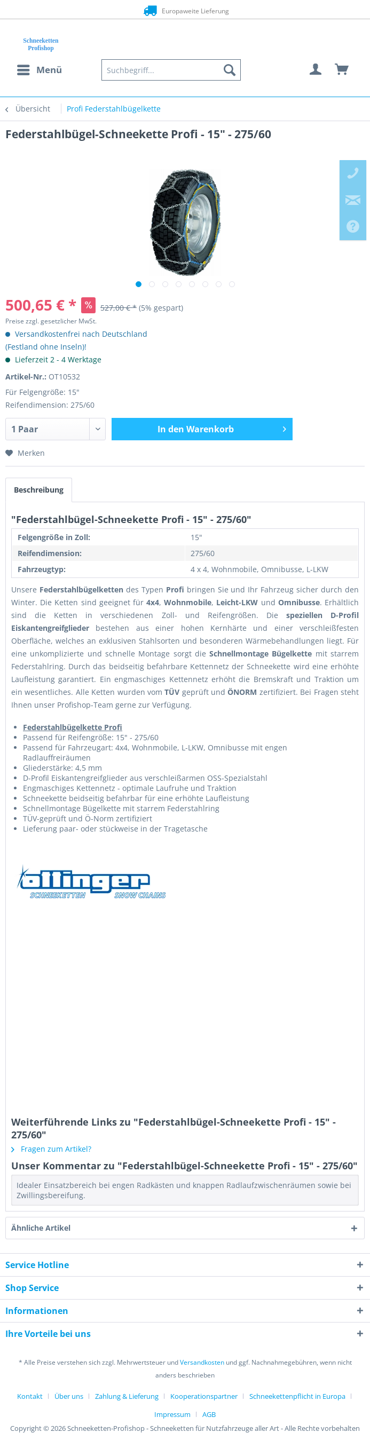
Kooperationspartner (204, 1396)
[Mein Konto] (316, 70)
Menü (39, 68)
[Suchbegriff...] (171, 70)
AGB (209, 1414)
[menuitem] (39, 70)
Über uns (68, 1396)
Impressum (172, 1414)
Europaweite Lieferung (185, 10)
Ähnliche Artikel (40, 1228)
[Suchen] (229, 70)
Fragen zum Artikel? (51, 1149)
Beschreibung (39, 490)
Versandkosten (202, 1362)
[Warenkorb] (342, 70)
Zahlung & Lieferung (127, 1396)
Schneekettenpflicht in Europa (297, 1396)
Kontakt (30, 1396)
